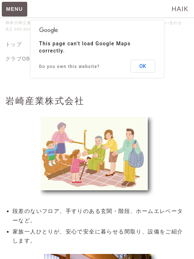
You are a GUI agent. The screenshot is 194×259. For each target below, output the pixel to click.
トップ (13, 44)
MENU (14, 9)
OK (142, 66)
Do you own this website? (69, 66)
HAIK (180, 9)
